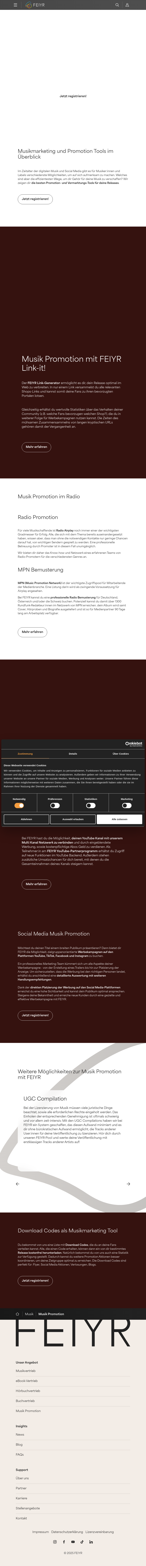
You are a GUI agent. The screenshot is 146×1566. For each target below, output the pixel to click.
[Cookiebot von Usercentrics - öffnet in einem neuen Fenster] (127, 744)
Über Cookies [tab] (121, 753)
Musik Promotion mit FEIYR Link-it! (71, 364)
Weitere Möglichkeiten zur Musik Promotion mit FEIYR (69, 1075)
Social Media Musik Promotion (54, 934)
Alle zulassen (119, 819)
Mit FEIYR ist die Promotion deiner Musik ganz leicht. (73, 81)
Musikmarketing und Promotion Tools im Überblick (65, 154)
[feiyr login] (127, 5)
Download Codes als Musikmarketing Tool (68, 1231)
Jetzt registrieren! (73, 96)
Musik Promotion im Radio (49, 497)
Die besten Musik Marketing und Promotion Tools (73, 56)
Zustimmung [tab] (25, 753)
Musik (29, 1314)
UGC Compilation (45, 1099)
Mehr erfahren (36, 447)
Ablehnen (26, 819)
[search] (117, 5)
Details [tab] (73, 753)
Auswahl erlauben (73, 819)
